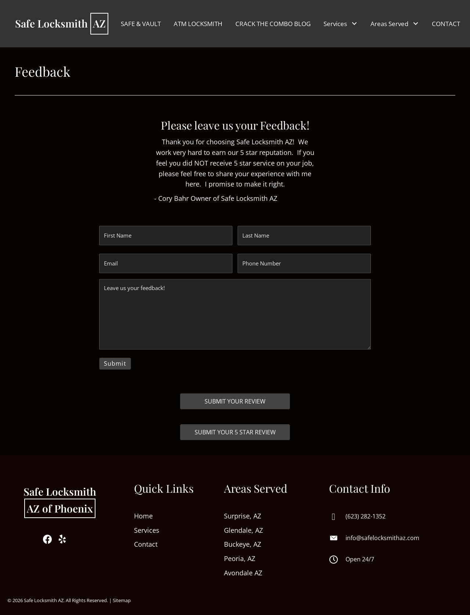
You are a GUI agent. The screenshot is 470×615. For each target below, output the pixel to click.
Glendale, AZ (243, 526)
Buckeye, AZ (242, 540)
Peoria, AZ (239, 554)
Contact (146, 540)
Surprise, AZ (242, 511)
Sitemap (122, 596)
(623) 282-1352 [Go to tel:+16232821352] (366, 512)
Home (144, 511)
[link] (140, 24)
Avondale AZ (243, 568)
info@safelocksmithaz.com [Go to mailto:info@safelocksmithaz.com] (382, 534)
